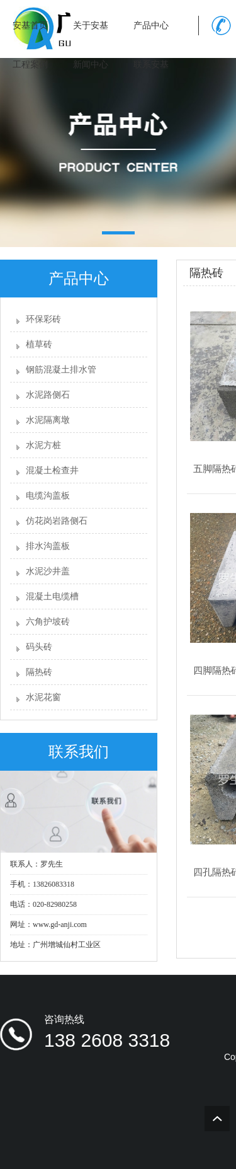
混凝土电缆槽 (52, 596)
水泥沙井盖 (48, 571)
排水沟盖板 (48, 546)
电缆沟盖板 (48, 495)
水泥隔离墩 (48, 420)
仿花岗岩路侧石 (56, 521)
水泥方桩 (43, 445)
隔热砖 (39, 672)
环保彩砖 (43, 319)
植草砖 (39, 344)
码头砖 (39, 647)
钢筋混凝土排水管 (61, 369)
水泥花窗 (43, 697)
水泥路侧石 (48, 395)
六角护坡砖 (48, 621)
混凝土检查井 (52, 470)
